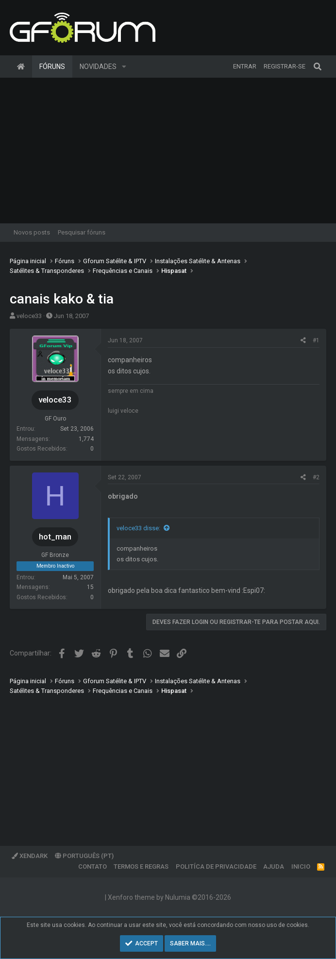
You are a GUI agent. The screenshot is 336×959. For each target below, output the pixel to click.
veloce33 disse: (138, 528)
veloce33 (29, 316)
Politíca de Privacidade (216, 866)
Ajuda (273, 866)
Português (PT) (84, 855)
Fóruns (52, 66)
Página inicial (21, 66)
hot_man (55, 536)
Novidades (98, 66)
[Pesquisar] (317, 66)
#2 (316, 477)
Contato (92, 866)
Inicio (300, 866)
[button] (124, 66)
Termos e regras (141, 866)
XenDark (30, 855)
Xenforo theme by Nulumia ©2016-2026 (169, 897)
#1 (316, 340)
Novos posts (32, 232)
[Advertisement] (168, 151)
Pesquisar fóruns (81, 232)
